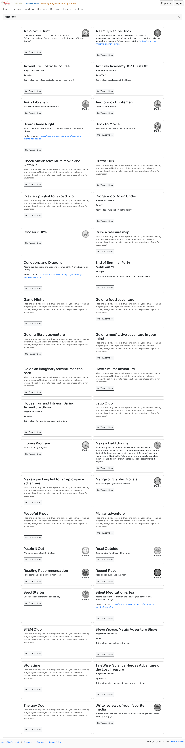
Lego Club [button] (104, 403)
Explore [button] (78, 9)
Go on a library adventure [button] (44, 335)
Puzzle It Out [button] (34, 549)
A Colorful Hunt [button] (37, 31)
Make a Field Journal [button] (113, 443)
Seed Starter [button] (34, 593)
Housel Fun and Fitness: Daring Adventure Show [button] (49, 405)
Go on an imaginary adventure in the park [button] (53, 371)
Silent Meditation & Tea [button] (115, 593)
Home (5, 9)
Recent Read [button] (106, 571)
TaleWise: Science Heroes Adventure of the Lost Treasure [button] (128, 667)
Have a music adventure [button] (115, 369)
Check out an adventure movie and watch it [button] (52, 163)
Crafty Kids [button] (105, 161)
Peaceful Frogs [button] (36, 514)
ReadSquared (177, 741)
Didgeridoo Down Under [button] (116, 196)
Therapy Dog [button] (34, 706)
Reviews (55, 9)
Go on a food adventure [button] (115, 300)
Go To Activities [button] (33, 52)
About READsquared (11, 742)
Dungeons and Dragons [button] (43, 263)
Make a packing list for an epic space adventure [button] (54, 481)
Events (67, 9)
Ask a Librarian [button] (36, 102)
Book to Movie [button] (108, 124)
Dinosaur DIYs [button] (35, 232)
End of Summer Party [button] (113, 263)
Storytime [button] (32, 665)
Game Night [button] (34, 300)
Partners (42, 742)
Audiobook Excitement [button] (115, 102)
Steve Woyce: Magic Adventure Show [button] (126, 630)
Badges (16, 9)
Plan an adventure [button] (110, 514)
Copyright (29, 742)
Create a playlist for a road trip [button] (49, 196)
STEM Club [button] (33, 630)
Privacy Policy (55, 742)
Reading (29, 9)
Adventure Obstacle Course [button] (47, 66)
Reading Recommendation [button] (46, 571)
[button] (166, 3)
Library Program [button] (37, 443)
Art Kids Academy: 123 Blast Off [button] (122, 66)
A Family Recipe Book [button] (113, 31)
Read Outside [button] (107, 549)
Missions (42, 9)
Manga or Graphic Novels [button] (116, 479)
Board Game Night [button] (39, 124)
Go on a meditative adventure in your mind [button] (126, 337)
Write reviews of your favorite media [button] (120, 707)
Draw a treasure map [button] (112, 232)
